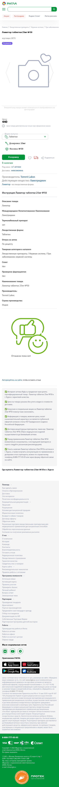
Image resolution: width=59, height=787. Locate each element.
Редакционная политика (12, 556)
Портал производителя (11, 608)
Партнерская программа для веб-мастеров (19, 622)
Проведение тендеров (11, 603)
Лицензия (6, 505)
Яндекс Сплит (34, 16)
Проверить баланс (9, 587)
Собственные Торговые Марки (14, 619)
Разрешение (7, 508)
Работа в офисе (8, 634)
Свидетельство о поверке (12, 564)
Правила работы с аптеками (13, 572)
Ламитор (6, 185)
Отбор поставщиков (10, 614)
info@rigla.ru (11, 767)
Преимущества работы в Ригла (14, 629)
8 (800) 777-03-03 (16, 691)
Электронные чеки (10, 596)
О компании (7, 539)
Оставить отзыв (8, 553)
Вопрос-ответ (7, 593)
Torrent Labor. (28, 177)
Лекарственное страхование (14, 558)
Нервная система (37, 27)
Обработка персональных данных (16, 529)
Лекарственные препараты (19, 27)
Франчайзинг (7, 605)
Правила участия (9, 585)
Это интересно (8, 496)
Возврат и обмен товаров (12, 516)
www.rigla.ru (30, 680)
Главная (5, 27)
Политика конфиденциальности (15, 499)
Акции (6, 16)
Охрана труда (7, 640)
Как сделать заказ (9, 488)
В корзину (13, 157)
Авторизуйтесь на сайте (12, 380)
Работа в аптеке (8, 632)
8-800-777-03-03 (10, 738)
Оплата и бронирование (12, 491)
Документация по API (11, 616)
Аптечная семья (8, 579)
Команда (5, 544)
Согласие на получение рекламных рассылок (20, 532)
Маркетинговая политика (12, 513)
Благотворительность (11, 550)
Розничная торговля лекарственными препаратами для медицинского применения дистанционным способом (25, 525)
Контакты (6, 547)
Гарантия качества (9, 561)
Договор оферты (9, 519)
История (5, 542)
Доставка (6, 494)
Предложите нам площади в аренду (17, 611)
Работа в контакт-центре (12, 637)
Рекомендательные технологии (15, 570)
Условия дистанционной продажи (16, 510)
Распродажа (19, 16)
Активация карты (9, 582)
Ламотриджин (38, 181)
